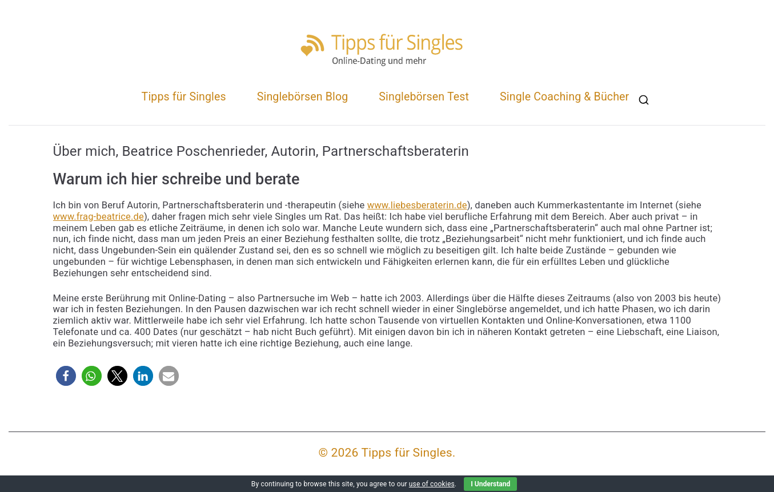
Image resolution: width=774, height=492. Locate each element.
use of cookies (432, 484)
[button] (66, 376)
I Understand (490, 484)
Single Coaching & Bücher (564, 96)
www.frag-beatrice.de (98, 216)
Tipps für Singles (184, 96)
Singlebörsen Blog (302, 96)
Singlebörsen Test (424, 96)
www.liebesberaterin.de (417, 205)
